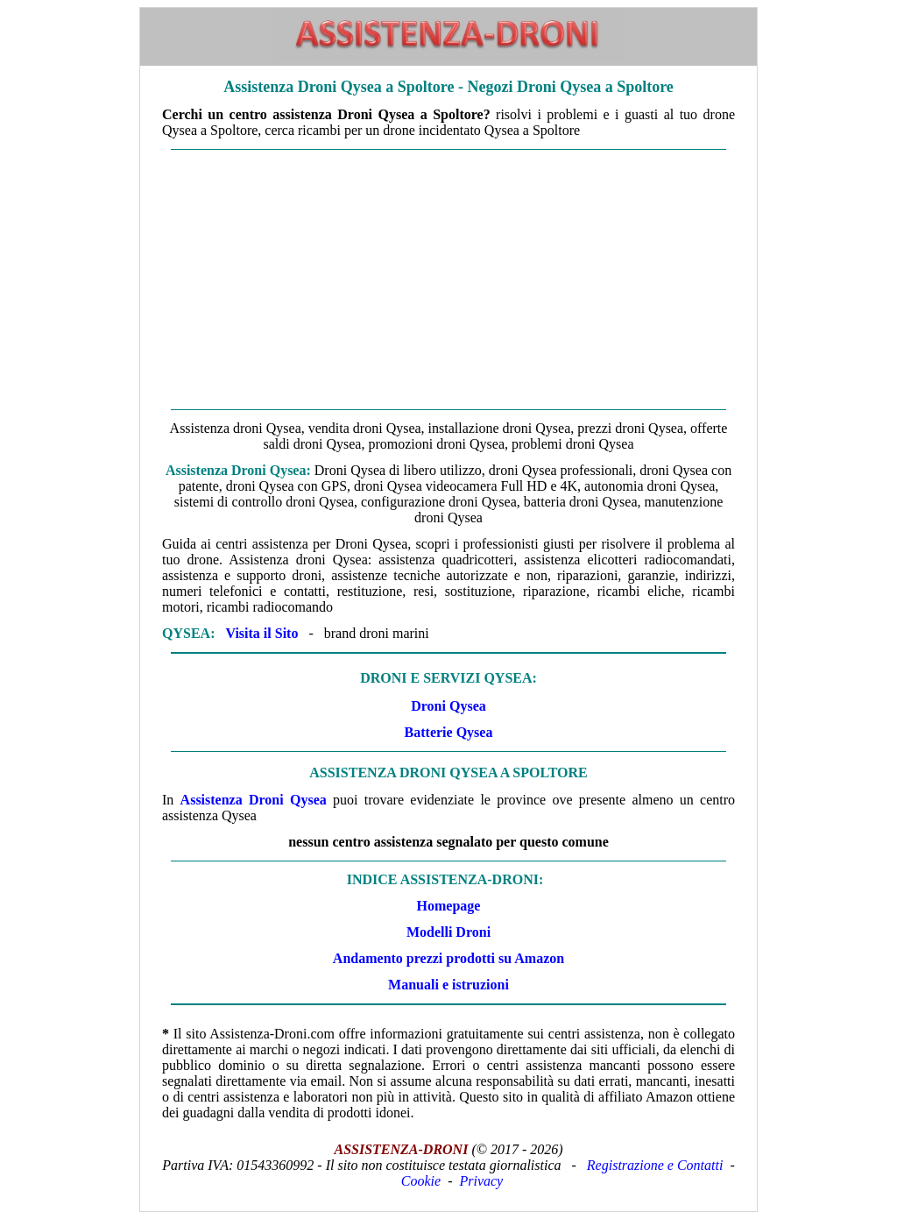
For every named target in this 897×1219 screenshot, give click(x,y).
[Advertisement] (448, 279)
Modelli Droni (448, 932)
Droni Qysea (448, 705)
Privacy (481, 1180)
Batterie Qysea (449, 732)
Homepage (449, 905)
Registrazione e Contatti (655, 1165)
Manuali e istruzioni (448, 984)
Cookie (421, 1180)
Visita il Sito (261, 633)
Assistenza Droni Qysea (253, 799)
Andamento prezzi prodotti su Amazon (448, 958)
